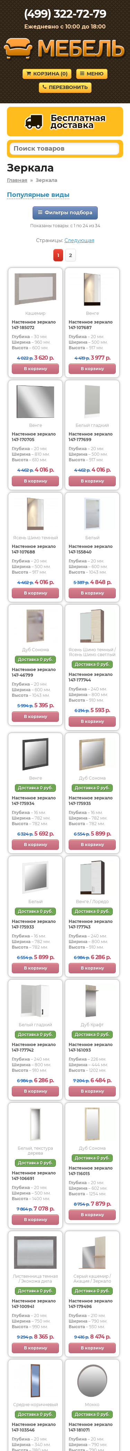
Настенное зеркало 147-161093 (91, 1047)
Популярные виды (38, 195)
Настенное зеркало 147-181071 (91, 1427)
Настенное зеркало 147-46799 (34, 672)
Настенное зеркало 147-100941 (34, 1303)
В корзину (35, 368)
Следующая (79, 240)
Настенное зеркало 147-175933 (34, 924)
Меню (92, 74)
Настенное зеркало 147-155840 (91, 549)
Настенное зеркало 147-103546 (34, 1427)
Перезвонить (65, 87)
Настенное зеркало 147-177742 (34, 1047)
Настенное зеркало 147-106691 (34, 1175)
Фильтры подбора (65, 212)
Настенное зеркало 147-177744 (91, 677)
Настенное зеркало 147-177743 (91, 924)
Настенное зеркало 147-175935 (91, 800)
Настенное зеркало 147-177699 (91, 436)
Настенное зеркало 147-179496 (91, 1303)
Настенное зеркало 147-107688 (34, 549)
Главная (17, 180)
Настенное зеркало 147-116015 (91, 1170)
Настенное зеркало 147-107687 (91, 324)
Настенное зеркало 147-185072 (34, 324)
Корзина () (47, 74)
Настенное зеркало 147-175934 (34, 800)
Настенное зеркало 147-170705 (34, 436)
